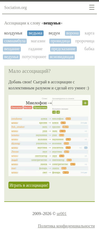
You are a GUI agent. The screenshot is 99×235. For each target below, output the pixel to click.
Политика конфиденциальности (66, 226)
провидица (60, 41)
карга (89, 33)
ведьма (35, 32)
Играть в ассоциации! (29, 185)
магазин (38, 41)
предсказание (63, 49)
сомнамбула (15, 41)
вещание (12, 49)
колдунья (13, 32)
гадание (36, 49)
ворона (72, 33)
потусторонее (34, 56)
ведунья (11, 56)
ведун (54, 32)
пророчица (84, 41)
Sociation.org (15, 7)
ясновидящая (61, 56)
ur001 (62, 213)
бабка (89, 49)
